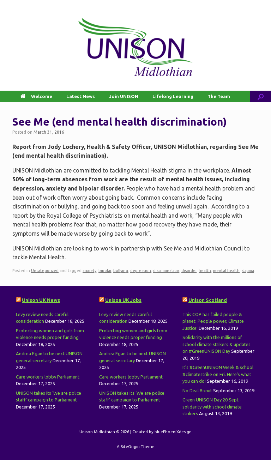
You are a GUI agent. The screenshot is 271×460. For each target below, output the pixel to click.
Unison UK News (41, 300)
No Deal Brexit (197, 390)
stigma (248, 270)
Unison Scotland (207, 300)
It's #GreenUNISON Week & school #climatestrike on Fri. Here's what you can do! (217, 374)
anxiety (89, 270)
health (205, 270)
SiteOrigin (130, 446)
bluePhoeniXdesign (173, 431)
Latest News (80, 96)
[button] (260, 96)
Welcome (36, 96)
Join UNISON (123, 96)
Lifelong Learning (172, 96)
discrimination (166, 270)
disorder (189, 270)
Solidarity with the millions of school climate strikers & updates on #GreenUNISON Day (216, 344)
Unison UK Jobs (123, 300)
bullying (120, 270)
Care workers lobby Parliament (47, 376)
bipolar (104, 270)
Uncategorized (45, 270)
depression (140, 270)
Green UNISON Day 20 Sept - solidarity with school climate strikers (212, 406)
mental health (226, 270)
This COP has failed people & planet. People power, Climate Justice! (213, 321)
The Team (218, 96)
